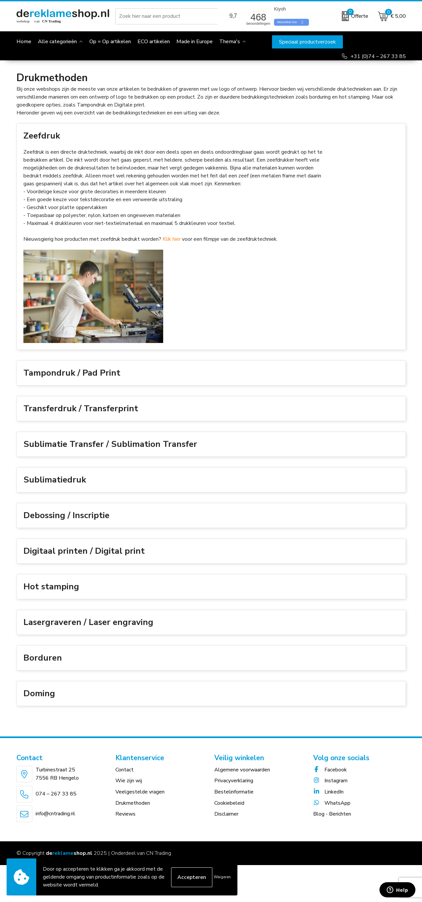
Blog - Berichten (332, 821)
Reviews (125, 821)
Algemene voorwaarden (242, 777)
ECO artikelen (153, 41)
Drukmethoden (132, 811)
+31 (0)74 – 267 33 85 (378, 56)
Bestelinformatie (234, 799)
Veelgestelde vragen (140, 799)
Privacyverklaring (233, 788)
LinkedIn (328, 799)
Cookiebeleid (229, 811)
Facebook (330, 777)
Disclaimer (226, 821)
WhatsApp (331, 811)
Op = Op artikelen (110, 41)
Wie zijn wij (128, 788)
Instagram (330, 788)
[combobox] (168, 16)
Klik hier (172, 247)
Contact (124, 777)
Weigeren (222, 877)
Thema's (229, 41)
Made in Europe (194, 41)
